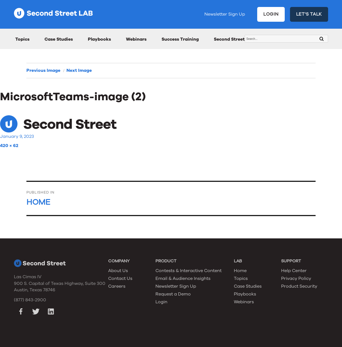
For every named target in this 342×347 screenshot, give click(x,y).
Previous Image (43, 70)
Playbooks (99, 39)
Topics (22, 39)
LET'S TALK (309, 14)
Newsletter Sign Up (224, 14)
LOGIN (271, 14)
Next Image (79, 70)
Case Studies (58, 39)
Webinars (136, 39)
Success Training (180, 39)
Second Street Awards (238, 39)
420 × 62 (9, 146)
